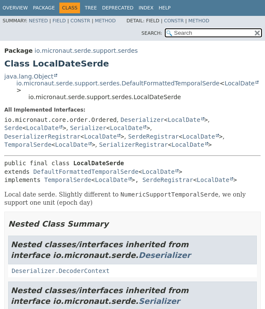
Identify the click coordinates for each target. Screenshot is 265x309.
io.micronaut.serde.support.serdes (86, 50)
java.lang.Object (28, 76)
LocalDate (240, 83)
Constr (80, 21)
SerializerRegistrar (133, 144)
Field (59, 21)
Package (44, 8)
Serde (13, 127)
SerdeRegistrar (153, 136)
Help (165, 8)
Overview (15, 8)
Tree (91, 8)
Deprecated (117, 8)
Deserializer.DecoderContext (61, 270)
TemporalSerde (28, 144)
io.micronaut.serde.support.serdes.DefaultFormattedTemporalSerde (117, 83)
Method (105, 21)
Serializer (88, 127)
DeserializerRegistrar (42, 136)
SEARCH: (152, 33)
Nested (38, 21)
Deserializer (142, 119)
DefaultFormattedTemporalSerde (85, 171)
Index (146, 8)
